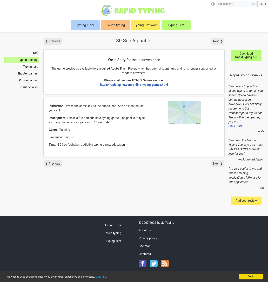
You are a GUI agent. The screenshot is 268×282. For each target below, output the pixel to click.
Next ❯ (218, 41)
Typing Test (176, 25)
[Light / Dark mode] (213, 4)
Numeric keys (28, 87)
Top (35, 53)
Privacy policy (148, 238)
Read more (236, 125)
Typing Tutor (113, 225)
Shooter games (27, 73)
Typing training (28, 60)
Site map (145, 246)
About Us (145, 230)
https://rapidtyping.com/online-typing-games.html (134, 84)
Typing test (30, 66)
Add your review (246, 200)
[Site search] (234, 4)
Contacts (145, 254)
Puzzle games (28, 80)
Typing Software (146, 25)
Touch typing (115, 25)
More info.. (116, 277)
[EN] (262, 4)
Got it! (251, 276)
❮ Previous (52, 41)
